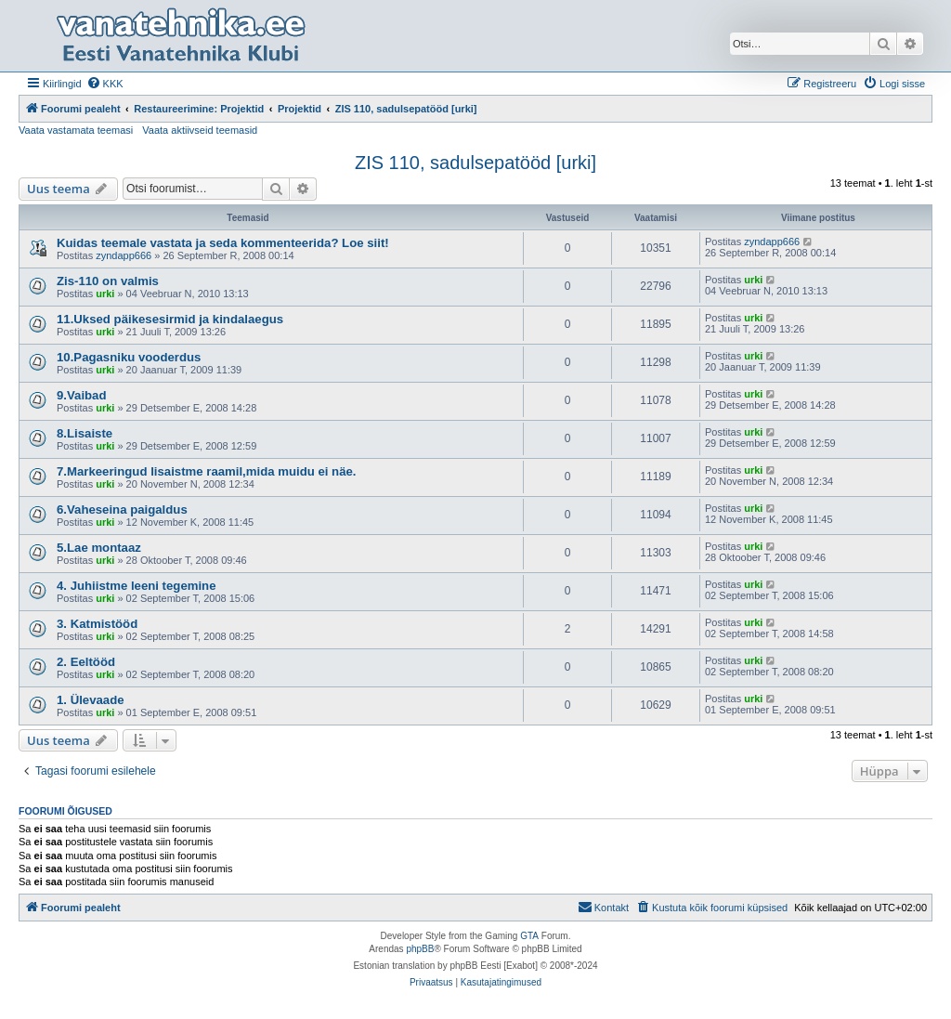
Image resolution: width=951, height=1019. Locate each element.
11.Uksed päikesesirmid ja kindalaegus (170, 319)
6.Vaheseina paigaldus (122, 509)
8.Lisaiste (84, 433)
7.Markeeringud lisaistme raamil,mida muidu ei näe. (206, 471)
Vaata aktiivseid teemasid (199, 130)
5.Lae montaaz (99, 548)
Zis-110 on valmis (108, 281)
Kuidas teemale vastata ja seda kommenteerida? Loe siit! (223, 243)
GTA (529, 936)
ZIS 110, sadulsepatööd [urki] (475, 162)
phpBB (420, 949)
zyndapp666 (123, 255)
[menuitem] (105, 83)
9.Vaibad (82, 395)
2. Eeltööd (86, 662)
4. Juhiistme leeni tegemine (136, 586)
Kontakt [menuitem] (603, 906)
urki (105, 293)
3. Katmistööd (97, 624)
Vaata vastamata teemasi (76, 130)
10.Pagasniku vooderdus (129, 357)
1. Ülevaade (90, 700)
